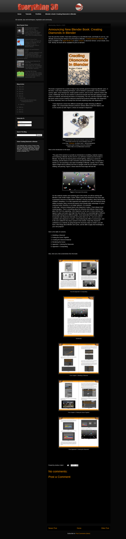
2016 (20, 107)
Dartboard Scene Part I (31, 39)
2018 (20, 112)
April (21, 104)
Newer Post (52, 528)
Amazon (81, 40)
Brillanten (72, 143)
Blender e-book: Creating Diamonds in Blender (60, 14)
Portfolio (38, 14)
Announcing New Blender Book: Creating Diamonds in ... (28, 100)
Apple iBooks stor (68, 40)
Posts (20, 122)
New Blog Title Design (31, 71)
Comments (21, 125)
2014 (20, 93)
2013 (20, 91)
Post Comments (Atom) (83, 533)
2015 (20, 96)
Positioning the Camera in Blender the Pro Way (31, 28)
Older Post (105, 528)
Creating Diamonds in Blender (94, 39)
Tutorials (28, 14)
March (22, 98)
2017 (20, 109)
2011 (20, 87)
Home (19, 14)
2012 (20, 89)
